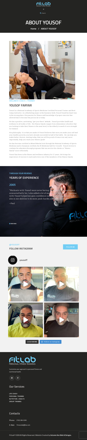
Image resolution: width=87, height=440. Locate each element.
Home (33, 28)
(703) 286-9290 (21, 420)
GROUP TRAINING (15, 401)
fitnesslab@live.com (23, 425)
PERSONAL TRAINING (16, 396)
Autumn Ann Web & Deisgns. (60, 435)
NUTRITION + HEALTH (16, 399)
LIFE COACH (13, 393)
